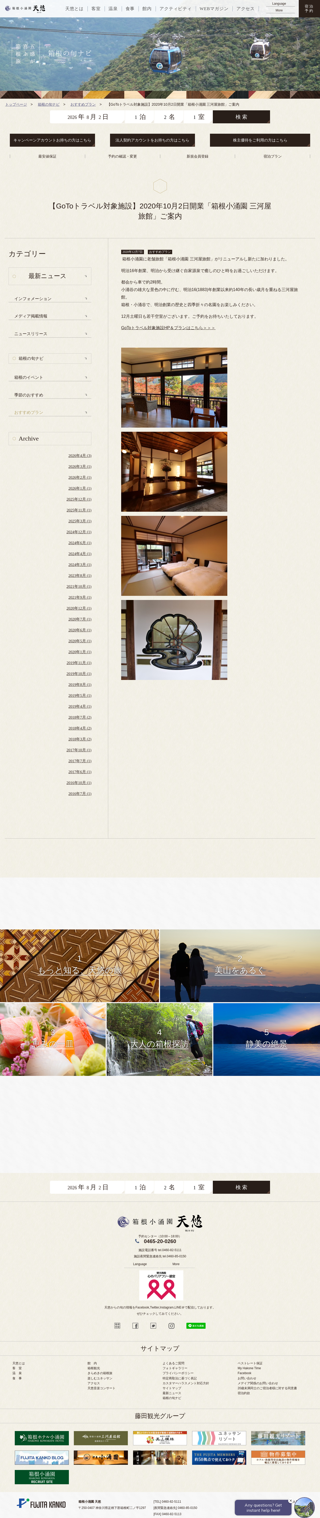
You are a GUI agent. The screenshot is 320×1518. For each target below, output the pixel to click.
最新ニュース (172, 1393)
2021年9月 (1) (79, 597)
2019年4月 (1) (79, 706)
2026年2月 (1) (79, 477)
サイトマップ (172, 1388)
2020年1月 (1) (79, 652)
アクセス (94, 1383)
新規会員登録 (197, 156)
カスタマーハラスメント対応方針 (186, 1383)
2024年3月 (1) (79, 565)
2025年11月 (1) (79, 510)
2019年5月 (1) (79, 695)
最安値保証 (47, 156)
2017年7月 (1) (79, 761)
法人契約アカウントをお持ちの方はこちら (152, 140)
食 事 (17, 1378)
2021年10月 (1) (79, 586)
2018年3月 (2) (79, 739)
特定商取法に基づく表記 (180, 1378)
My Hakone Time (249, 1368)
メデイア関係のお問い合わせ (258, 1383)
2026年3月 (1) (79, 466)
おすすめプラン (83, 104)
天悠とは (18, 1363)
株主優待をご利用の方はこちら (260, 140)
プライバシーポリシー (178, 1373)
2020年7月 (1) (79, 619)
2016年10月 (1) (79, 783)
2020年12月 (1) (79, 608)
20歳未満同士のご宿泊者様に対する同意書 (267, 1388)
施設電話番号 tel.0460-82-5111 (160, 1250)
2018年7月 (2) (79, 717)
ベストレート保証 (250, 1363)
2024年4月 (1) (79, 554)
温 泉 (17, 1373)
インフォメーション (33, 298)
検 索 (241, 117)
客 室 (17, 1368)
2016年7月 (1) (79, 794)
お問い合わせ (247, 1378)
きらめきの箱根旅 (100, 1373)
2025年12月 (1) (79, 499)
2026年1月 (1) (79, 488)
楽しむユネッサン (100, 1378)
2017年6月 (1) (79, 772)
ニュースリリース (30, 334)
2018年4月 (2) (79, 728)
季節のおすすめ (28, 395)
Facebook (244, 1373)
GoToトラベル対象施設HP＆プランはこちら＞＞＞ (168, 328)
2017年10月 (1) (79, 750)
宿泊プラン (273, 156)
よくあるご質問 (173, 1363)
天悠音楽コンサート (101, 1388)
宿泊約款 (244, 1393)
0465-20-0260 (160, 1241)
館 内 (92, 1363)
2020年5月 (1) (79, 641)
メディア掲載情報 (30, 316)
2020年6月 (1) (79, 630)
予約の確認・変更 (122, 156)
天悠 (25, 8)
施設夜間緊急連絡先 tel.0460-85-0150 (160, 1256)
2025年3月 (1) (79, 521)
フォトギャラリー (175, 1368)
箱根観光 (94, 1368)
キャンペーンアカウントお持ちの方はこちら (52, 140)
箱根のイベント (28, 377)
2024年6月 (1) (79, 543)
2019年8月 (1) (79, 685)
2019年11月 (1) (79, 663)
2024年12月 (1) (79, 532)
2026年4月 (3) (79, 456)
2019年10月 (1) (79, 674)
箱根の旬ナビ (31, 358)
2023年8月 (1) (79, 576)
